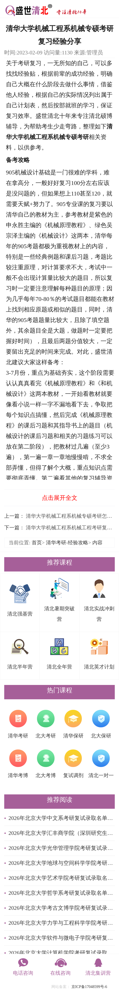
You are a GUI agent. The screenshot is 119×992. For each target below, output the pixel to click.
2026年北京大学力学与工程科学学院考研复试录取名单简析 (61, 923)
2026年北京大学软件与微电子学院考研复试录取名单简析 (61, 938)
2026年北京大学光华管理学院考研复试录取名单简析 (61, 848)
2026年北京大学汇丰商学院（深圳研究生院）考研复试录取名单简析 (61, 833)
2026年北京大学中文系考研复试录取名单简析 (61, 818)
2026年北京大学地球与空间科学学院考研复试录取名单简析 (61, 863)
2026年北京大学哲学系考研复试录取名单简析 (61, 893)
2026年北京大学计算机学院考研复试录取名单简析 (61, 953)
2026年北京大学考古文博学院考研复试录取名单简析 (61, 908)
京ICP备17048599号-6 (89, 987)
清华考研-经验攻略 (67, 542)
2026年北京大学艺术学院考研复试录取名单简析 (61, 878)
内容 (97, 542)
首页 (37, 542)
